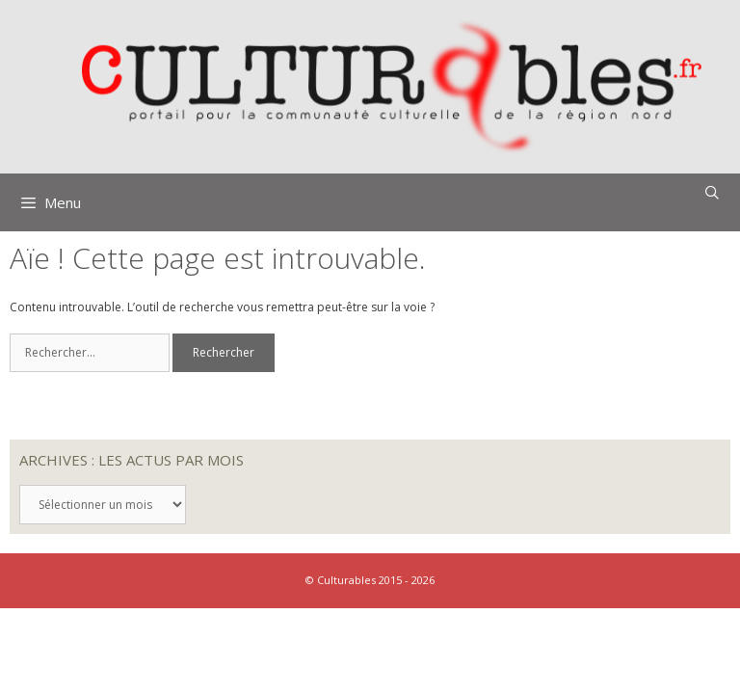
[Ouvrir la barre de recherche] (712, 193)
